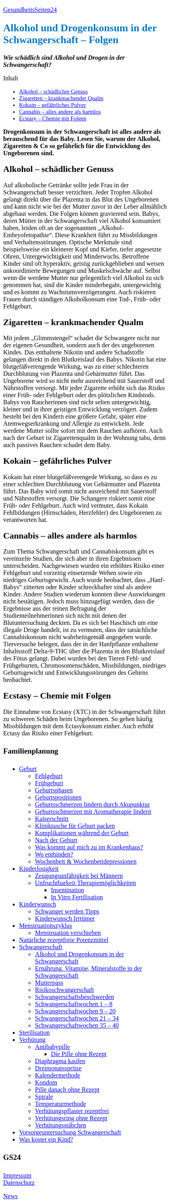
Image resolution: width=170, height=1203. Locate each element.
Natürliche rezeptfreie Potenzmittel (63, 940)
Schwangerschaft (40, 947)
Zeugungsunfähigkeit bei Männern (79, 875)
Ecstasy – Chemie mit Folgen (52, 118)
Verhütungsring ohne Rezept (71, 1118)
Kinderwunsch (37, 904)
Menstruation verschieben (68, 932)
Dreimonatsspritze (58, 1068)
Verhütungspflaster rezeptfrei (72, 1111)
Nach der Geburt (56, 840)
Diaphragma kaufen (60, 1061)
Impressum (17, 1175)
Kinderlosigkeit (39, 868)
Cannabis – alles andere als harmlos (60, 111)
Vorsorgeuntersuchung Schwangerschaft (70, 1132)
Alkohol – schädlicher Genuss (53, 91)
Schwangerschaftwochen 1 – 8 (73, 1004)
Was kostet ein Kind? (46, 1139)
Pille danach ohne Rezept (67, 1089)
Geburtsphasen (54, 790)
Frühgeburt (49, 783)
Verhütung (32, 1039)
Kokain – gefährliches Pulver (52, 105)
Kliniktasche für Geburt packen (75, 825)
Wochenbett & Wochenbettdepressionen (86, 861)
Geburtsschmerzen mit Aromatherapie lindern (93, 811)
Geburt (28, 768)
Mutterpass (49, 982)
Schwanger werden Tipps (67, 911)
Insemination (67, 890)
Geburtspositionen (58, 797)
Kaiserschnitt (51, 818)
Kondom (46, 1082)
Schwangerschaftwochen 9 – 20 (75, 1011)
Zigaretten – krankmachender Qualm (61, 98)
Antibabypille (52, 1046)
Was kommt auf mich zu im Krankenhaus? (89, 847)
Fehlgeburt (48, 776)
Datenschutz (19, 1182)
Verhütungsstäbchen (60, 1125)
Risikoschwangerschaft (64, 989)
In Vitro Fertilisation (77, 897)
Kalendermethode (57, 1075)
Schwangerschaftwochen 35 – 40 (77, 1025)
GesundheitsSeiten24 (30, 9)
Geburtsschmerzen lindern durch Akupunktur (92, 804)
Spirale (44, 1096)
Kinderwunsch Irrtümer (65, 918)
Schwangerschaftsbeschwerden (74, 997)
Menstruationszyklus (45, 925)
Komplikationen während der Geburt (82, 833)
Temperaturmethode (60, 1103)
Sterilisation (34, 1032)
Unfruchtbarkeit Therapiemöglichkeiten (85, 882)
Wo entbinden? (54, 854)
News (10, 1196)
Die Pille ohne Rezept (78, 1054)
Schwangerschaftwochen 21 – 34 (77, 1018)
